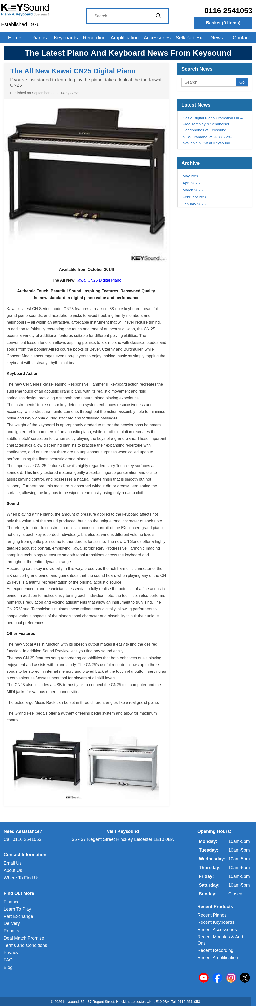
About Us (13, 870)
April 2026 (191, 183)
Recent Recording (215, 950)
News (217, 37)
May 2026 (191, 176)
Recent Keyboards (215, 922)
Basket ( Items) (223, 22)
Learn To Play (17, 909)
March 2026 (193, 190)
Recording (94, 37)
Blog (8, 967)
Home (14, 37)
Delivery (12, 923)
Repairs (11, 930)
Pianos (39, 37)
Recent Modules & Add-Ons (221, 940)
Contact (241, 37)
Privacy (11, 952)
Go (242, 82)
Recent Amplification (217, 957)
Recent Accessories (217, 929)
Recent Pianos (212, 915)
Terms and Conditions (25, 945)
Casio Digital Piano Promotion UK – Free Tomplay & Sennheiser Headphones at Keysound (213, 124)
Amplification (125, 37)
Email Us (13, 863)
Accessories (157, 37)
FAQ (8, 959)
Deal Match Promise (24, 938)
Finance (12, 901)
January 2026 (194, 204)
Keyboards (66, 37)
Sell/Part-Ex (189, 37)
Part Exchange (18, 916)
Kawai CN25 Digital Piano (98, 280)
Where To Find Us (22, 877)
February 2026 (195, 197)
